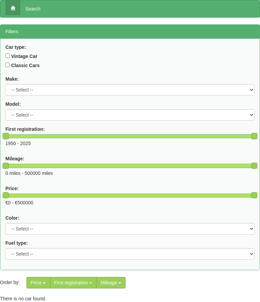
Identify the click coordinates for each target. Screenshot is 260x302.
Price (38, 282)
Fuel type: (16, 243)
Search (32, 9)
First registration (73, 282)
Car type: (15, 47)
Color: (12, 218)
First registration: (25, 129)
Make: (12, 79)
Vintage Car (24, 56)
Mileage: (14, 158)
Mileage (111, 282)
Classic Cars (25, 65)
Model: (13, 104)
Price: (12, 188)
